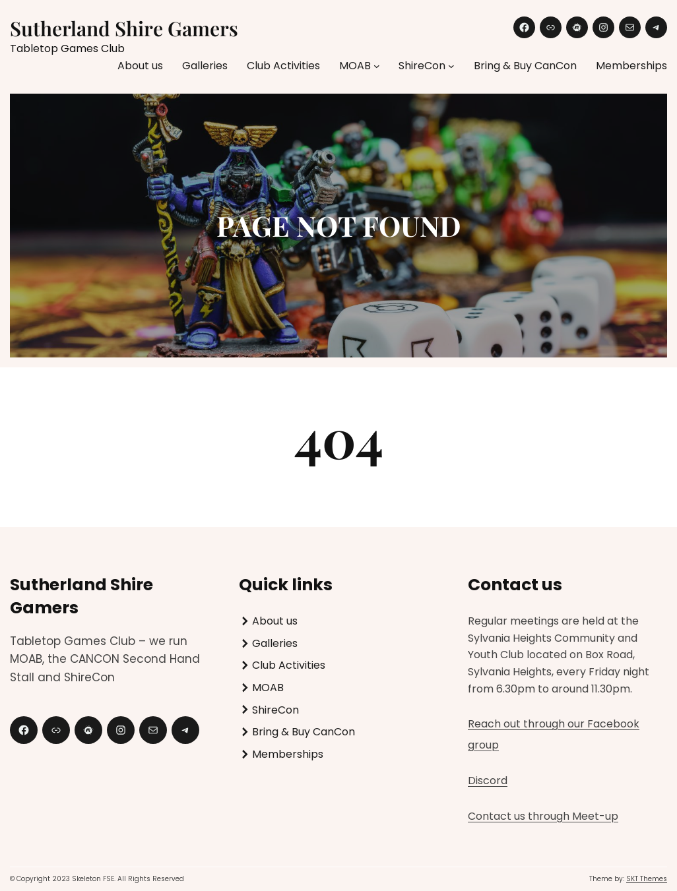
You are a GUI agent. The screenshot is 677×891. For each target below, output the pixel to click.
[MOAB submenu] (376, 66)
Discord (487, 780)
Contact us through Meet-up (543, 816)
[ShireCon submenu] (451, 66)
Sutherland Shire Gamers (124, 28)
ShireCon (422, 65)
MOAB (355, 65)
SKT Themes (646, 879)
